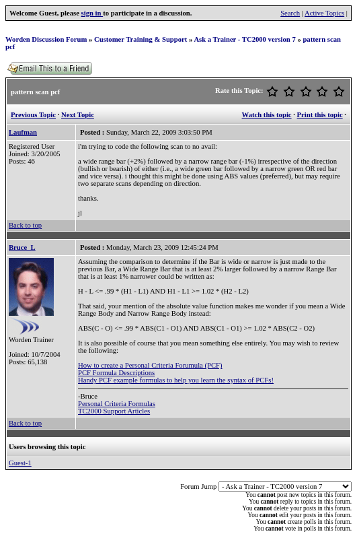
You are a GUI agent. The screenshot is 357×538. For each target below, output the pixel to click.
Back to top (25, 225)
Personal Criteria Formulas (116, 403)
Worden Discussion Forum (46, 39)
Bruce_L (22, 247)
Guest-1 (20, 463)
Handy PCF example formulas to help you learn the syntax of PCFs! (176, 380)
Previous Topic (33, 115)
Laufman (23, 132)
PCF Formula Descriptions (116, 372)
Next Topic (77, 115)
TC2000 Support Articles (114, 411)
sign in (92, 13)
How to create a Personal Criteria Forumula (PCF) (150, 365)
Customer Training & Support (140, 39)
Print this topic (320, 115)
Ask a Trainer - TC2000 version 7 (244, 39)
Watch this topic (267, 115)
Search (290, 13)
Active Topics (324, 13)
